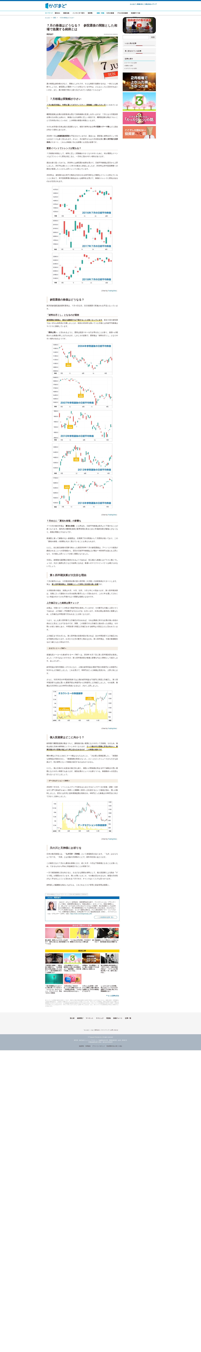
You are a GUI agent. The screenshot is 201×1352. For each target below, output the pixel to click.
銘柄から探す (129, 65)
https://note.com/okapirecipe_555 (81, 914)
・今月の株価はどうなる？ (66, 17)
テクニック (100, 1018)
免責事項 (81, 1046)
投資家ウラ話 (135, 13)
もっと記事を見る (113, 996)
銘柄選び (78, 894)
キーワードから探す (131, 63)
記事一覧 (128, 1018)
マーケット (66, 894)
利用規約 (88, 1046)
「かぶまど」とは (88, 1030)
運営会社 (97, 1030)
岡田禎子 (50, 34)
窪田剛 (90, 13)
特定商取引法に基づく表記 (114, 1046)
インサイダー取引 (78, 13)
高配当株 (66, 13)
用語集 (108, 1018)
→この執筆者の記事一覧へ (105, 917)
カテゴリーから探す (131, 68)
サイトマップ (105, 1030)
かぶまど (47, 17)
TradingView (112, 291)
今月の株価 (110, 13)
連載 (54, 17)
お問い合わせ (114, 1030)
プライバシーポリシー (98, 1046)
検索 (153, 37)
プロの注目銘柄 (122, 13)
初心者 (72, 894)
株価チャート (117, 1018)
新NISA (57, 13)
